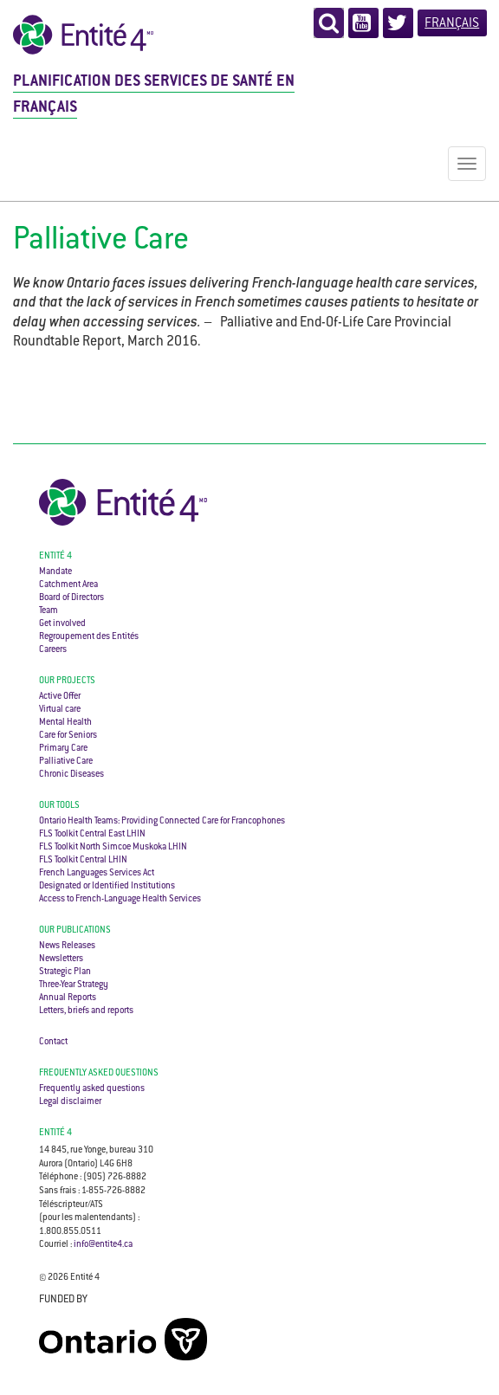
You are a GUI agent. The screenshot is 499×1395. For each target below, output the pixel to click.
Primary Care (63, 748)
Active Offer (60, 696)
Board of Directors (71, 598)
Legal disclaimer (70, 1102)
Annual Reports (67, 998)
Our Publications (75, 930)
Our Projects (67, 681)
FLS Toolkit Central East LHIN (92, 834)
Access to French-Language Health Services (120, 899)
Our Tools (59, 806)
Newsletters (61, 959)
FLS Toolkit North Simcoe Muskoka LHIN (113, 847)
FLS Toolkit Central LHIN (83, 860)
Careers (53, 650)
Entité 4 (55, 556)
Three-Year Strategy (73, 985)
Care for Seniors (68, 735)
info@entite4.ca (103, 1245)
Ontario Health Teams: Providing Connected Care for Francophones (162, 821)
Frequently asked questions (99, 1073)
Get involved (62, 624)
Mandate (55, 572)
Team (48, 611)
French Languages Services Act (96, 873)
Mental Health (65, 722)
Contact (53, 1042)
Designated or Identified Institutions (107, 886)
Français (451, 23)
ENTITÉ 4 (55, 1133)
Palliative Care (66, 761)
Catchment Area (68, 585)
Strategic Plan (65, 972)
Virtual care (60, 709)
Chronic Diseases (71, 774)
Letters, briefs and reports (86, 1011)
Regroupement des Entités (89, 637)
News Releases (67, 946)
